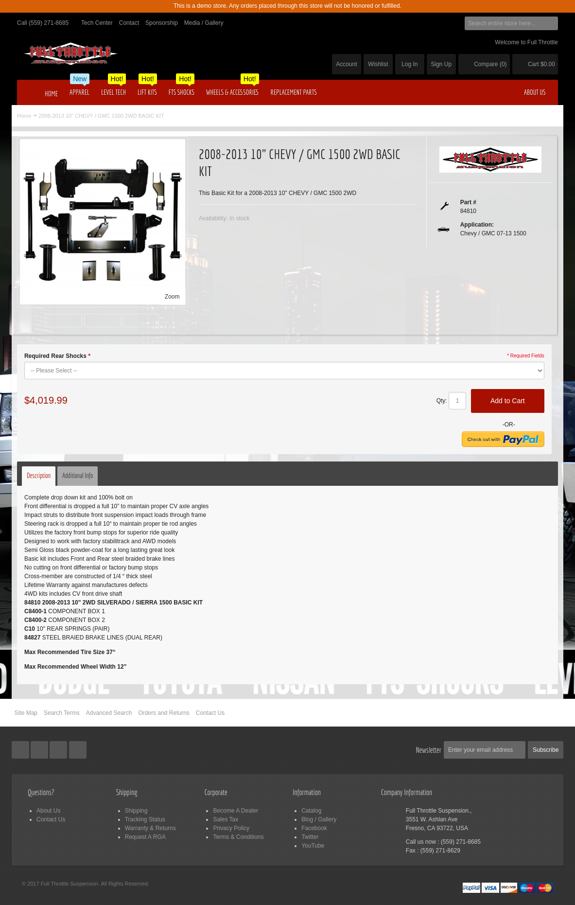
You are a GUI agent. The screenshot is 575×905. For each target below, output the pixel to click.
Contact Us (210, 713)
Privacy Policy (231, 828)
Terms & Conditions (238, 837)
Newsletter (428, 749)
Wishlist (378, 64)
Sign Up (441, 64)
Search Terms (62, 713)
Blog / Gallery (318, 819)
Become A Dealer (235, 810)
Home (24, 116)
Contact (129, 22)
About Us (48, 810)
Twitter (309, 837)
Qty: (441, 400)
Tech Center (97, 22)
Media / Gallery (204, 22)
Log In (409, 64)
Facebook (314, 828)
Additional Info (77, 475)
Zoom (172, 296)
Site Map (26, 713)
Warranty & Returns (150, 828)
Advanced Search (109, 713)
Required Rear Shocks (57, 356)
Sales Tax (225, 819)
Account (346, 64)
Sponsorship (161, 22)
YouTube (312, 845)
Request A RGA (145, 837)
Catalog (311, 810)
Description (39, 475)
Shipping (136, 810)
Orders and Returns (163, 713)
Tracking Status (145, 819)
